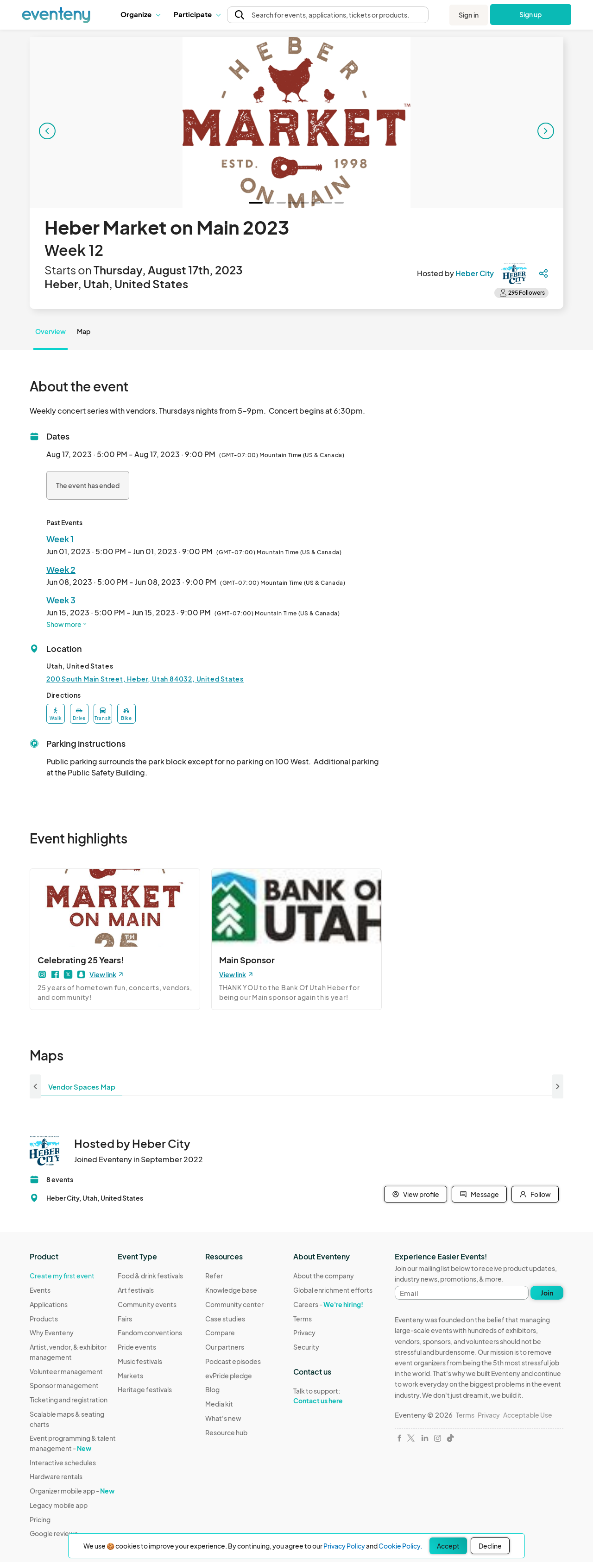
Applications (49, 1304)
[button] (140, 14)
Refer (214, 1275)
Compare (220, 1332)
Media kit (219, 1404)
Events (40, 1290)
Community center (234, 1304)
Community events (147, 1304)
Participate (197, 14)
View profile (415, 1194)
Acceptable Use (527, 1415)
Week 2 (61, 569)
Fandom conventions (150, 1332)
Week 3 (61, 600)
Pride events (137, 1347)
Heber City (474, 273)
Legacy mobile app (59, 1505)
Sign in (469, 15)
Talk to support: (332, 1396)
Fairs (125, 1318)
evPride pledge (228, 1375)
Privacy (304, 1332)
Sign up (530, 14)
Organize (140, 14)
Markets (130, 1375)
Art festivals (136, 1290)
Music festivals (140, 1361)
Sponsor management (64, 1385)
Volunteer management (66, 1371)
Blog (212, 1389)
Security (306, 1347)
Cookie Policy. (400, 1546)
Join (547, 1293)
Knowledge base (231, 1290)
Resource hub (226, 1432)
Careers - (328, 1304)
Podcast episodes (233, 1361)
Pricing (40, 1519)
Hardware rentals (56, 1476)
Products (44, 1318)
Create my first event (62, 1275)
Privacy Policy (344, 1546)
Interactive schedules (63, 1462)
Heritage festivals (145, 1389)
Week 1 (60, 538)
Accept (448, 1546)
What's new (223, 1418)
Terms (302, 1318)
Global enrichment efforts (332, 1290)
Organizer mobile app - (72, 1491)
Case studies (225, 1318)
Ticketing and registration (68, 1399)
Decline (490, 1546)
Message (479, 1194)
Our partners (224, 1347)
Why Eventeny (52, 1332)
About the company (323, 1275)
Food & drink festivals (150, 1275)
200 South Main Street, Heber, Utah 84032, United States (145, 679)
